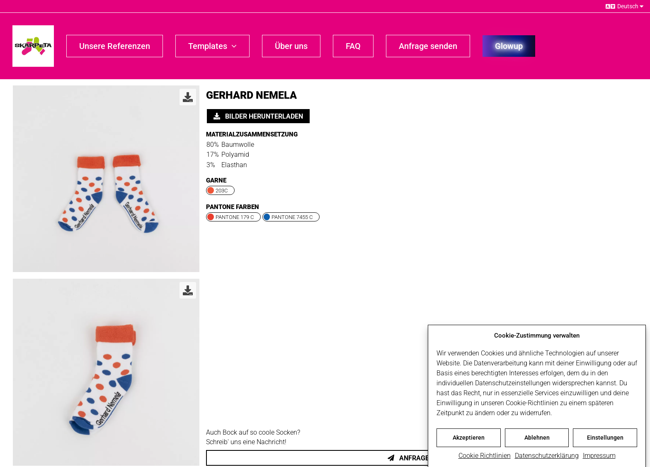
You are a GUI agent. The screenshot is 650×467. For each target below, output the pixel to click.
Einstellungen (605, 440)
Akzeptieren (469, 440)
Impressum (599, 458)
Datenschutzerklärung (547, 458)
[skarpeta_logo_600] (33, 28)
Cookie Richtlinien (484, 458)
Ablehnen (537, 440)
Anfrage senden (422, 458)
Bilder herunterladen (258, 116)
